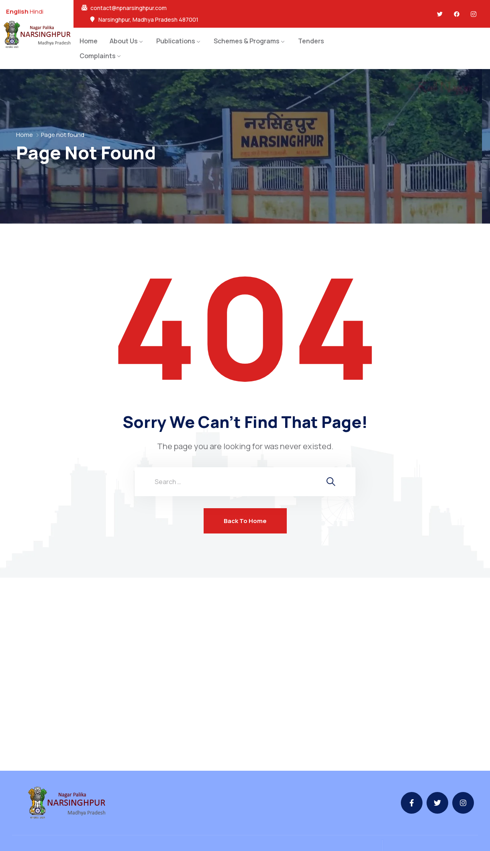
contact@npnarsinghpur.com (128, 8)
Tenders (311, 41)
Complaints (98, 55)
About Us (124, 41)
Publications (175, 41)
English (17, 11)
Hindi (36, 11)
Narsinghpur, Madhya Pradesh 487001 (148, 19)
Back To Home (245, 521)
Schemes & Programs (247, 41)
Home (89, 41)
